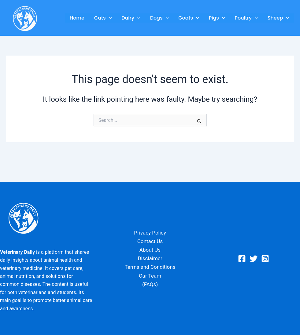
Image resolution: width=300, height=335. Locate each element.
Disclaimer (150, 258)
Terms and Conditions (150, 267)
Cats (103, 18)
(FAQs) (150, 284)
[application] (109, 18)
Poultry (246, 18)
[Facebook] (242, 259)
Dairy (130, 18)
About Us (150, 250)
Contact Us (150, 241)
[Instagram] (265, 259)
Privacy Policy (150, 233)
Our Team (150, 276)
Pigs (217, 18)
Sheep (278, 18)
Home (77, 17)
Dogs (159, 18)
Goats (188, 18)
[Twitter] (253, 259)
